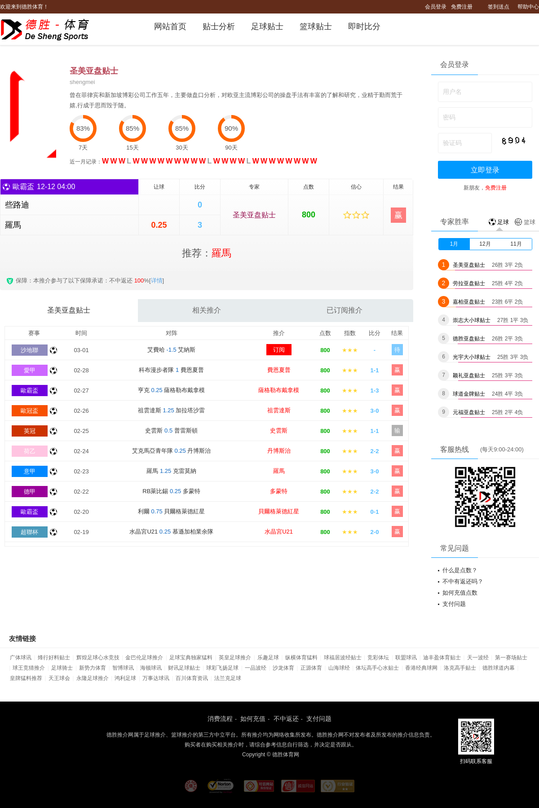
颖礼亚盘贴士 (469, 375)
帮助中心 (528, 7)
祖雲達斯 (279, 410)
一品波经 (255, 668)
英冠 (29, 431)
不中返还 (286, 718)
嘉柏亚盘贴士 (469, 302)
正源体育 (311, 668)
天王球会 (59, 678)
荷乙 (29, 451)
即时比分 (364, 26)
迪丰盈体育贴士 (442, 657)
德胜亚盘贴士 (469, 339)
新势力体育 (92, 668)
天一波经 (478, 657)
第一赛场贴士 (511, 657)
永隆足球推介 (92, 678)
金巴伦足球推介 (144, 657)
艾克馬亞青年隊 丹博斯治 (171, 450)
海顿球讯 (151, 668)
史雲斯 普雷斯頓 (171, 430)
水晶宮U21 (279, 531)
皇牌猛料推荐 (26, 678)
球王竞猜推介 (29, 668)
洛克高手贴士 (460, 668)
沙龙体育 (283, 668)
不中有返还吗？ (462, 581)
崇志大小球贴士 (471, 320)
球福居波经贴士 (343, 657)
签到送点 (498, 7)
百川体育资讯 (192, 678)
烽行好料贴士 (54, 657)
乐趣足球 (268, 657)
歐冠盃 (29, 410)
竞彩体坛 (378, 657)
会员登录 (435, 7)
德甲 (29, 491)
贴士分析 (219, 26)
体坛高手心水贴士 (377, 668)
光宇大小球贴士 (471, 357)
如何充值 (252, 718)
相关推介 (206, 310)
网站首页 (170, 26)
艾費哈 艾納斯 (171, 349)
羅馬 (279, 471)
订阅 (279, 349)
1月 (454, 244)
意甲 (29, 471)
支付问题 (454, 603)
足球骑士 (62, 668)
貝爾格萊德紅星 (278, 511)
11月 (515, 244)
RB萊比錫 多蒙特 (171, 491)
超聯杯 (29, 532)
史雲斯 (278, 430)
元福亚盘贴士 (469, 412)
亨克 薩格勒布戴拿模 (171, 390)
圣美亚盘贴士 (254, 215)
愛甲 (29, 370)
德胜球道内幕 (498, 668)
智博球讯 (123, 668)
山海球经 (339, 668)
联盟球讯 (406, 657)
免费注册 (462, 7)
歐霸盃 (29, 390)
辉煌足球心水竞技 (97, 657)
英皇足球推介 (235, 657)
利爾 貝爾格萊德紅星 (171, 511)
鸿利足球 (125, 678)
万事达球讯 (155, 678)
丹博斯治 (279, 450)
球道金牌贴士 (469, 394)
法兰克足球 (227, 678)
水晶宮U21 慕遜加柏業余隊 (171, 531)
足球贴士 (267, 26)
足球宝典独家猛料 (190, 657)
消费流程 (220, 718)
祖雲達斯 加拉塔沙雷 (171, 410)
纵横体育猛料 (301, 657)
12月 (484, 244)
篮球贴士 (316, 26)
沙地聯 (29, 350)
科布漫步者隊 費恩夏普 (171, 369)
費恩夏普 (279, 369)
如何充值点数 (459, 592)
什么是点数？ (459, 570)
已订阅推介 (344, 310)
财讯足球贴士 (184, 668)
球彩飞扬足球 (222, 668)
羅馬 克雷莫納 (171, 471)
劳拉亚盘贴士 (469, 283)
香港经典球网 (421, 668)
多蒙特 (278, 491)
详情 (157, 280)
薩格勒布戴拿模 (278, 390)
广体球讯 (20, 657)
